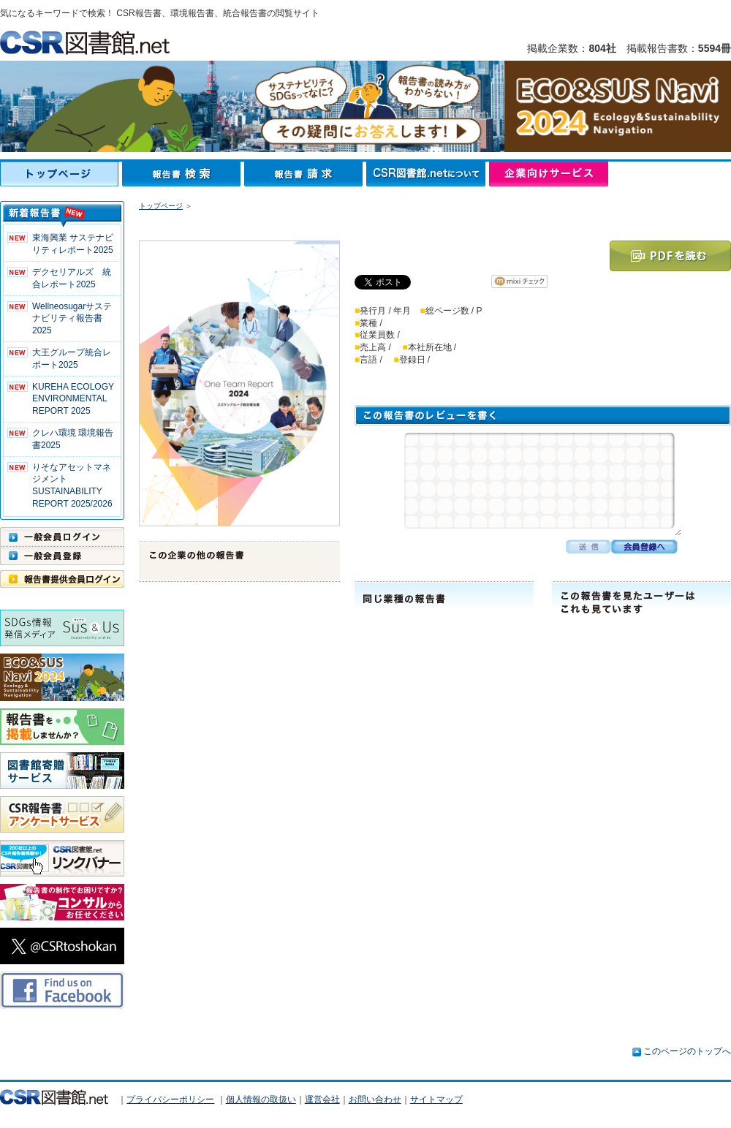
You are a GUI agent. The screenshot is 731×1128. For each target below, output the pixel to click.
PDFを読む (670, 256)
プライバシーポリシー (170, 1099)
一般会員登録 (62, 555)
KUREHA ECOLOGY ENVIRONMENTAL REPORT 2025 (73, 399)
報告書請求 (305, 174)
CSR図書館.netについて (427, 174)
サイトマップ (436, 1099)
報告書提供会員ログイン (62, 579)
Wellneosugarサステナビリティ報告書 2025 (72, 318)
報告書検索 (183, 174)
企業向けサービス (548, 174)
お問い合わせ (375, 1099)
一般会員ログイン (62, 536)
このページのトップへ (687, 1051)
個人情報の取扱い (261, 1099)
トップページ (61, 174)
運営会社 (322, 1099)
